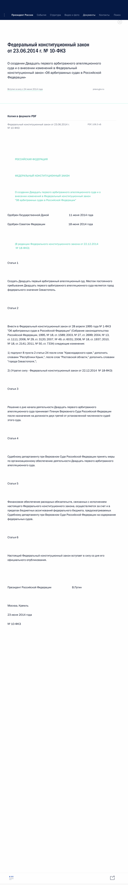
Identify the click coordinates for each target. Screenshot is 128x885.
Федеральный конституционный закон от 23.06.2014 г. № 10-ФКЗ (39, 126)
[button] (5, 5)
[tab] (11, 878)
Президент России (22, 5)
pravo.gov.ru (98, 89)
